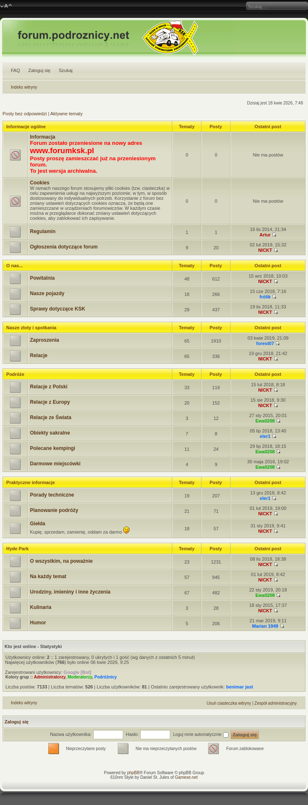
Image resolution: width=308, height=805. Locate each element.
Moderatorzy (79, 677)
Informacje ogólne (26, 126)
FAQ (15, 70)
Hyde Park (17, 548)
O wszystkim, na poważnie (61, 561)
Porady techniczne (52, 495)
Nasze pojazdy (47, 293)
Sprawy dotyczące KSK (57, 309)
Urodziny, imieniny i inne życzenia (70, 592)
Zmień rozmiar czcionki (6, 6)
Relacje (38, 355)
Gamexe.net (186, 777)
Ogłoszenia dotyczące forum (64, 247)
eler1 (265, 436)
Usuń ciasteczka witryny (228, 703)
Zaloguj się (39, 70)
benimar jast (239, 686)
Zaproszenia (44, 340)
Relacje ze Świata (50, 417)
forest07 (265, 343)
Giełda (37, 524)
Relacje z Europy (50, 402)
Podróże (15, 374)
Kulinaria (40, 607)
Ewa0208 (265, 420)
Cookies (40, 183)
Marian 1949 (265, 626)
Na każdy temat (48, 576)
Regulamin (42, 231)
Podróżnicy (105, 677)
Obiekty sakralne (50, 433)
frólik (265, 296)
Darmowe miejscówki (55, 464)
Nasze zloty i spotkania (31, 327)
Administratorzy (49, 677)
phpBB (133, 772)
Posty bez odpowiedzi (24, 113)
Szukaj (65, 70)
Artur (265, 234)
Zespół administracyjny (275, 703)
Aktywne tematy (66, 113)
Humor (38, 623)
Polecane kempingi (52, 448)
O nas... (14, 265)
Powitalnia (42, 278)
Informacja (42, 137)
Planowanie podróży (54, 510)
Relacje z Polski (48, 387)
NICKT (265, 250)
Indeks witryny (24, 87)
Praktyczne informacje (30, 482)
